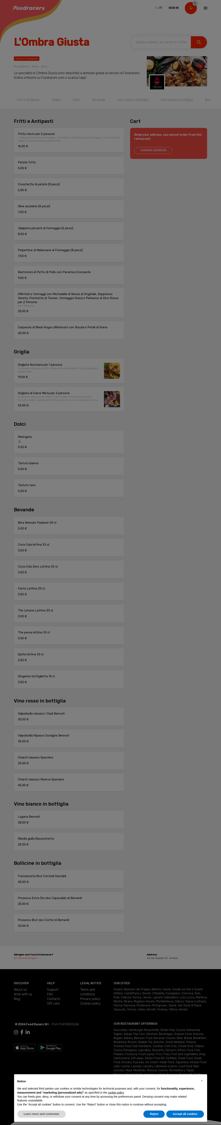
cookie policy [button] (116, 1092)
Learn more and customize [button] (41, 1114)
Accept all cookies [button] (185, 1114)
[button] (202, 1080)
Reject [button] (154, 1114)
